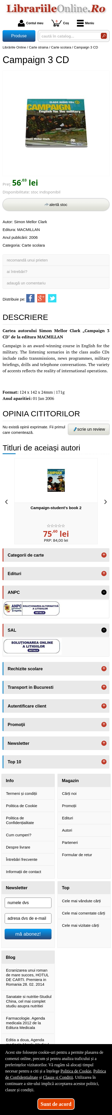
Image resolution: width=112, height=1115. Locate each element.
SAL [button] (12, 630)
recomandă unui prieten (27, 260)
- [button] (104, 592)
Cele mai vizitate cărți (80, 925)
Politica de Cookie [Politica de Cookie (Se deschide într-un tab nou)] (76, 1071)
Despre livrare (18, 847)
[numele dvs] (28, 903)
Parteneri (70, 842)
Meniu (85, 23)
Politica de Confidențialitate (20, 820)
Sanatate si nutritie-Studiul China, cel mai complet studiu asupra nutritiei (28, 1001)
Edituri (67, 818)
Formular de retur (77, 854)
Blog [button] (11, 957)
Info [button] (10, 780)
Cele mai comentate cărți (83, 913)
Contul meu (30, 23)
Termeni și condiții (21, 793)
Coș (60, 23)
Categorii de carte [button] (26, 555)
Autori (67, 830)
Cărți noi (69, 793)
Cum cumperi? (18, 835)
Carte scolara (33, 245)
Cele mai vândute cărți (81, 901)
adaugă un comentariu (26, 283)
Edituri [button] (14, 573)
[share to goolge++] (41, 298)
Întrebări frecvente (21, 859)
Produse (19, 36)
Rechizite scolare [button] (25, 668)
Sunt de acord (56, 1104)
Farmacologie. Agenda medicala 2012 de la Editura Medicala (25, 1023)
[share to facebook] (30, 298)
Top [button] (65, 887)
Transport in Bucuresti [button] (31, 687)
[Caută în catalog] (104, 36)
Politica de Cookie (21, 805)
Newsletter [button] (18, 743)
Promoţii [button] (16, 724)
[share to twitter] (52, 298)
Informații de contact (23, 871)
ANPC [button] (14, 592)
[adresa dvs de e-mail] (28, 918)
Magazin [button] (70, 780)
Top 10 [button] (14, 761)
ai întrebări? (17, 271)
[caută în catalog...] (68, 36)
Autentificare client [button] (27, 706)
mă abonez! (28, 934)
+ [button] (104, 555)
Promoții (69, 805)
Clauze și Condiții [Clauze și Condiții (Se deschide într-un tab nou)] (58, 1077)
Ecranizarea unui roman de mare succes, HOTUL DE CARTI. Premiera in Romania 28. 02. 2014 (27, 977)
